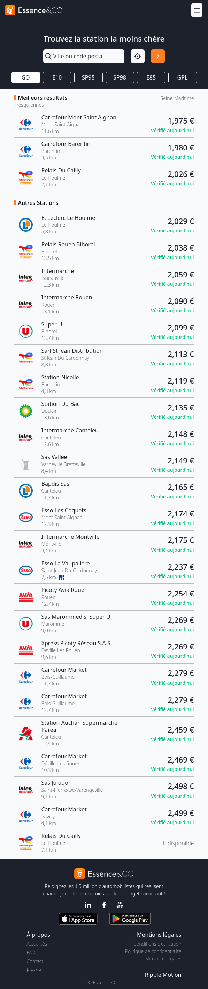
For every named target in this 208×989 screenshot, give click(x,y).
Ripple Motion (163, 975)
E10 (57, 77)
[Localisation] (138, 56)
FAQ (31, 952)
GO (25, 77)
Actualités (37, 943)
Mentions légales (163, 958)
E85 (151, 77)
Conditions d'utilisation (157, 943)
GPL (182, 77)
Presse (34, 970)
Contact (35, 961)
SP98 (119, 77)
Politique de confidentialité (153, 951)
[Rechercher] (158, 56)
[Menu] (196, 9)
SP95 (88, 77)
